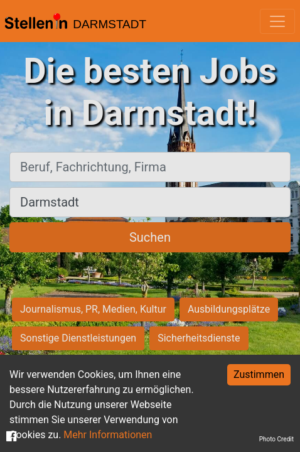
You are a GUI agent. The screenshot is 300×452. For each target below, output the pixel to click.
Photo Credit (276, 439)
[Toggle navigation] (277, 21)
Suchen (150, 237)
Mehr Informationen (107, 435)
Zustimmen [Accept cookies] (258, 374)
